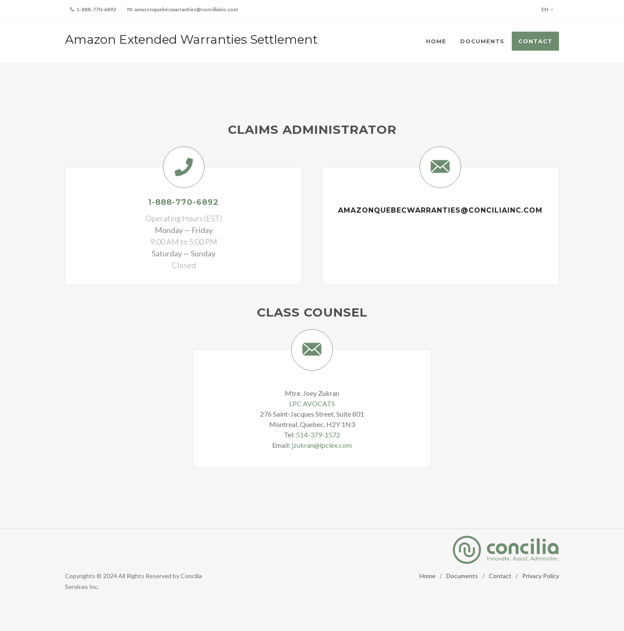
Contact (500, 575)
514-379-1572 (318, 434)
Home (427, 575)
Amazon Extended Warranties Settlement (191, 39)
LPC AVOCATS (312, 403)
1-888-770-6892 (93, 9)
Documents (462, 575)
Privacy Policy (540, 575)
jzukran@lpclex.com (322, 445)
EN (547, 9)
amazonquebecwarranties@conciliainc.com (182, 9)
